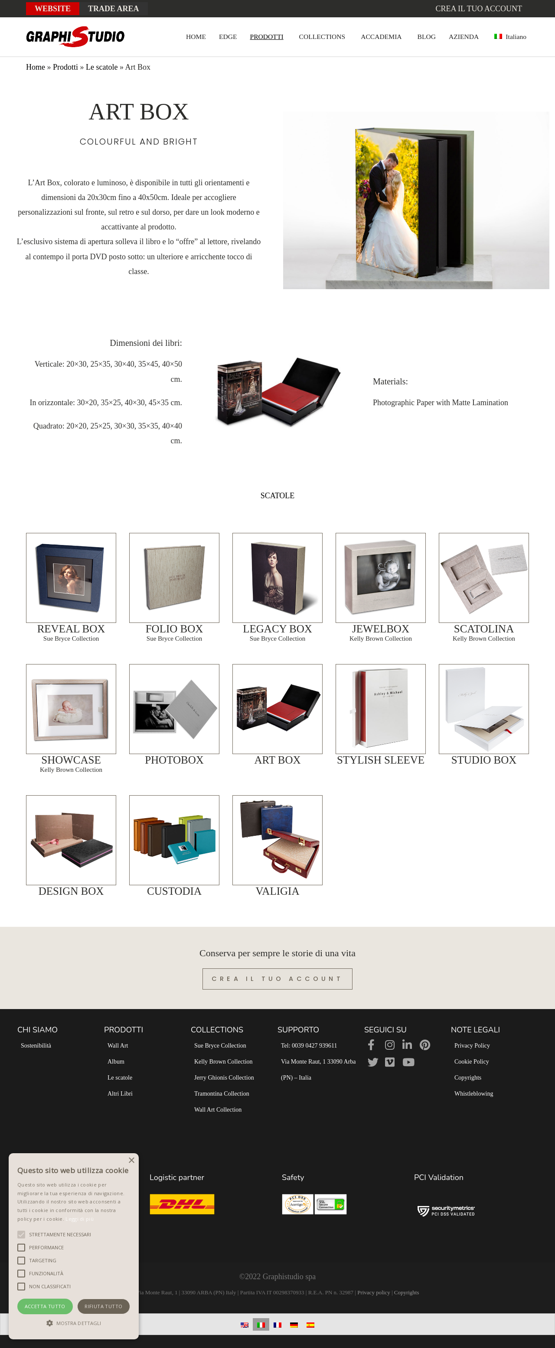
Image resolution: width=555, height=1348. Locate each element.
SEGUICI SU (385, 1030)
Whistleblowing (473, 1093)
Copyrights (467, 1077)
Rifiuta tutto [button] (103, 1306)
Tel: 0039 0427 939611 (309, 1045)
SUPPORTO (298, 1030)
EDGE (228, 36)
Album (116, 1061)
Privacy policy (373, 1292)
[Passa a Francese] (277, 1324)
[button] (73, 1323)
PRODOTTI (267, 36)
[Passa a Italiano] (261, 1324)
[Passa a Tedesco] (294, 1324)
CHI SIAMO (37, 1030)
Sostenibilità (36, 1045)
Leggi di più (79, 1219)
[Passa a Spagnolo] (310, 1324)
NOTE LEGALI (475, 1030)
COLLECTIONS (322, 36)
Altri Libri (120, 1093)
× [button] (131, 1161)
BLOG (427, 36)
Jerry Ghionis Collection (224, 1077)
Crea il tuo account (478, 8)
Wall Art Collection (218, 1109)
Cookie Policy (471, 1061)
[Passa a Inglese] (244, 1324)
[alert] (74, 1246)
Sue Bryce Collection (220, 1045)
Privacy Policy (472, 1045)
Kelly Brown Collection (223, 1061)
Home (35, 67)
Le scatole (102, 67)
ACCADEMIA (381, 36)
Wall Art (118, 1045)
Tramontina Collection (221, 1093)
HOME (196, 36)
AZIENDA (464, 36)
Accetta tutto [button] (45, 1306)
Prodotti (65, 67)
